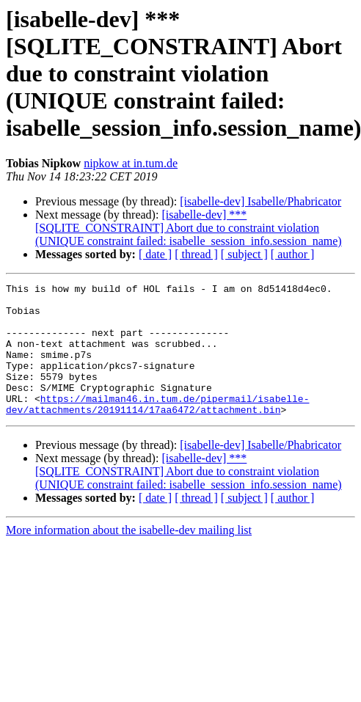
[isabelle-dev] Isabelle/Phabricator (260, 201)
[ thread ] (196, 254)
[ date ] (155, 254)
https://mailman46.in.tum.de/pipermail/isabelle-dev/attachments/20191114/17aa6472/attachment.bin (157, 429)
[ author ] (293, 254)
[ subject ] (244, 254)
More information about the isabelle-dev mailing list (129, 556)
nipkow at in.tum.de (131, 163)
